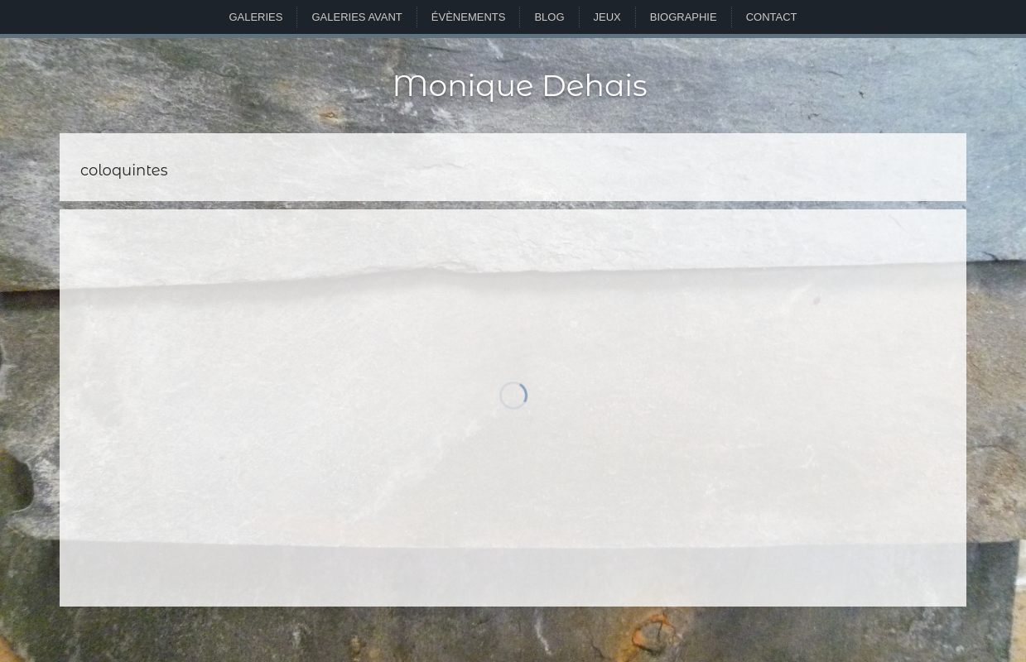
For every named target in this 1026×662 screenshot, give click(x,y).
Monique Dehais (519, 85)
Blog (549, 17)
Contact (771, 17)
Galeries (255, 17)
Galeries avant (356, 17)
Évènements (468, 17)
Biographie (683, 17)
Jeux (607, 17)
